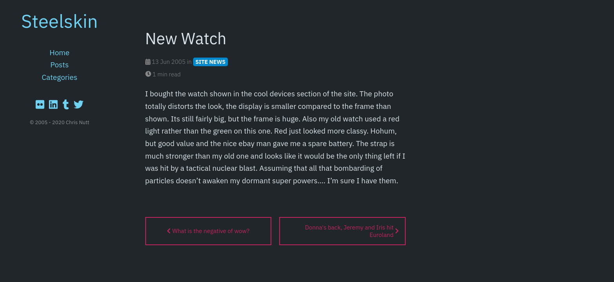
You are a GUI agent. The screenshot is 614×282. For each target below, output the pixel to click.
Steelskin (59, 21)
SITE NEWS (210, 61)
